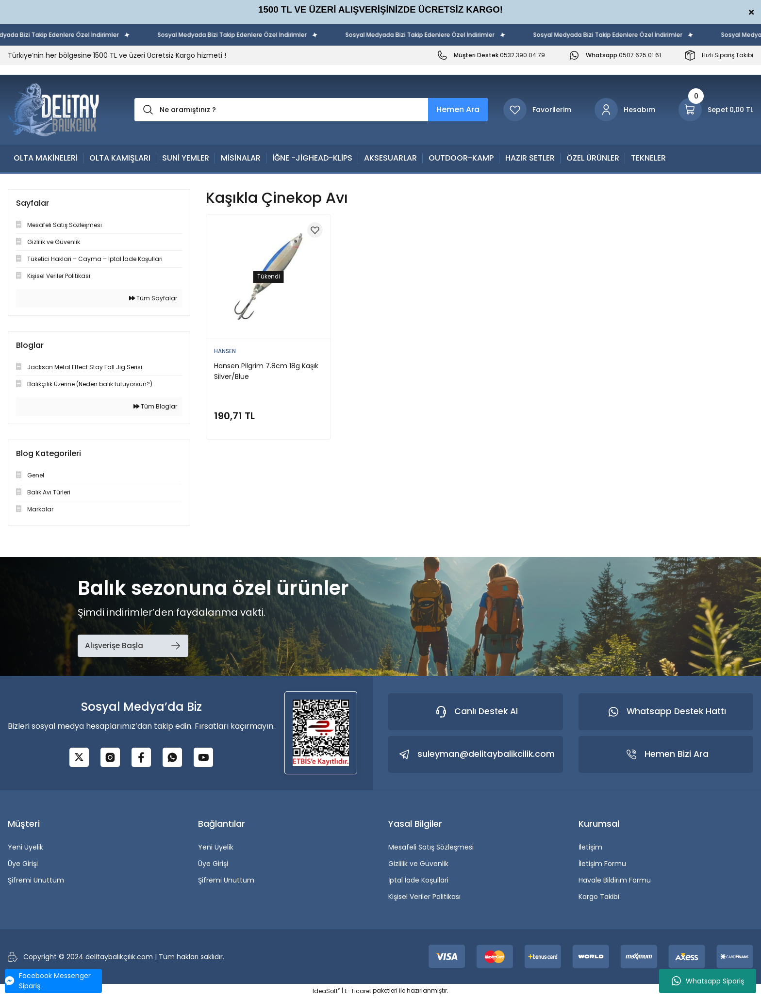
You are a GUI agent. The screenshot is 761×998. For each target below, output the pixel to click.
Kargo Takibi (599, 896)
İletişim (590, 847)
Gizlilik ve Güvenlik (418, 863)
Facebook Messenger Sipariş (48, 981)
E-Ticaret (358, 991)
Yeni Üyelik (25, 847)
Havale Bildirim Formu (615, 880)
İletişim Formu (602, 863)
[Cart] (715, 109)
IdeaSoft (326, 991)
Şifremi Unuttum (36, 880)
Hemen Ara (458, 109)
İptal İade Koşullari (418, 880)
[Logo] (53, 109)
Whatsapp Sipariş (708, 981)
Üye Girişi (23, 863)
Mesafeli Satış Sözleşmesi (431, 847)
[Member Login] (625, 109)
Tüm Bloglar (155, 406)
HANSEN (225, 351)
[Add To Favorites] (315, 230)
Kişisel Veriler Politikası (424, 896)
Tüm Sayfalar (153, 298)
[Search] (311, 109)
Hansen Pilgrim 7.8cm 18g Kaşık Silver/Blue (266, 371)
